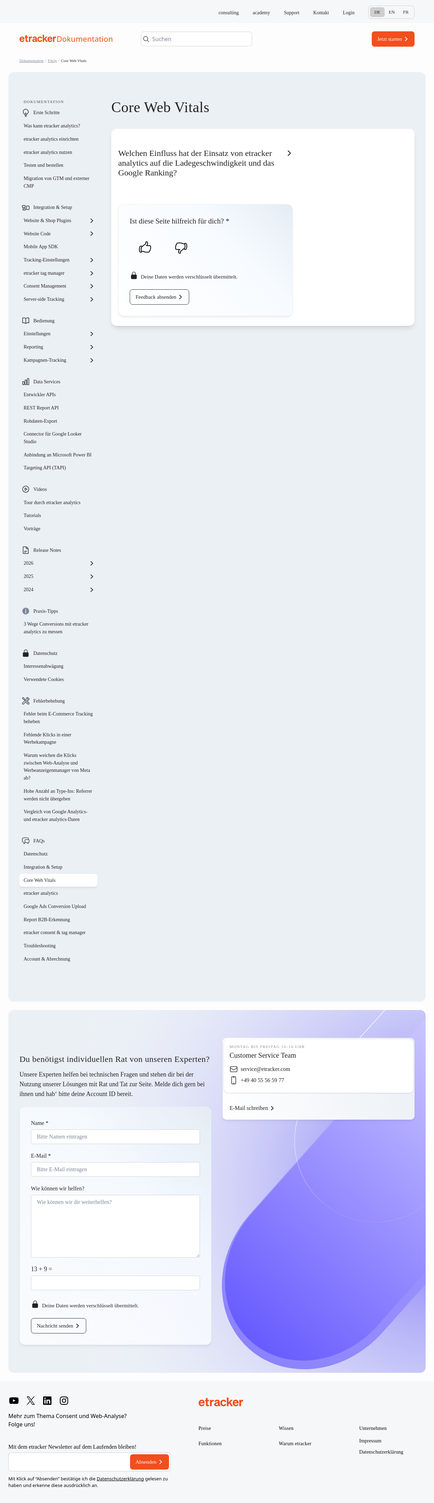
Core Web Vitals (40, 880)
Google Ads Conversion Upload (55, 906)
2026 (59, 563)
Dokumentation (31, 60)
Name (39, 1123)
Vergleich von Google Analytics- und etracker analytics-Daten (56, 815)
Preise (205, 1428)
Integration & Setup (52, 207)
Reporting (59, 347)
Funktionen (210, 1443)
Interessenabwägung (43, 666)
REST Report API (41, 407)
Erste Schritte (46, 112)
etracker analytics (41, 893)
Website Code (59, 233)
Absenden (146, 1462)
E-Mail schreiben (249, 1108)
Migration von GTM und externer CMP (56, 182)
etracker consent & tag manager (55, 932)
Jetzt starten (389, 39)
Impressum (370, 1440)
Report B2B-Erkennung (47, 919)
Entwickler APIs (40, 394)
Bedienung (44, 320)
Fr (406, 12)
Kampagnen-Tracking (59, 360)
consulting (228, 12)
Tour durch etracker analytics (52, 502)
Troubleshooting (40, 945)
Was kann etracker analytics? (52, 125)
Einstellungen (59, 334)
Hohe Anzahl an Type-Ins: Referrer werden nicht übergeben (58, 795)
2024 (59, 590)
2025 (59, 576)
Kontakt (321, 12)
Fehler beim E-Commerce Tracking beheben (58, 717)
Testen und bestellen (43, 165)
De (377, 12)
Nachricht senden (55, 1326)
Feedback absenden (156, 297)
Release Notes (47, 550)
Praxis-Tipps (45, 611)
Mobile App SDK (41, 246)
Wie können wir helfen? (58, 1188)
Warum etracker (295, 1443)
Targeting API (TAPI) (45, 467)
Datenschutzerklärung (120, 1478)
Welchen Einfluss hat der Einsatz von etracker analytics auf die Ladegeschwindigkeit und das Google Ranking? (196, 163)
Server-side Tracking (59, 299)
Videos (40, 489)
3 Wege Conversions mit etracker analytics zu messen (56, 627)
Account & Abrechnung (47, 959)
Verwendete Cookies (44, 679)
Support (291, 12)
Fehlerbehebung (49, 701)
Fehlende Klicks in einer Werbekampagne (47, 738)
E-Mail (41, 1156)
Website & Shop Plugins (59, 221)
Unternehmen (373, 1428)
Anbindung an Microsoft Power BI (57, 454)
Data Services (46, 381)
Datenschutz (45, 653)
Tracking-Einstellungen (59, 260)
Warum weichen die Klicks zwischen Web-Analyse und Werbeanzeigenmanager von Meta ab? (57, 767)
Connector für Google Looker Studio (53, 437)
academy (261, 12)
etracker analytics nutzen (48, 152)
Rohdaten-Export (40, 421)
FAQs (52, 60)
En (392, 12)
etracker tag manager (59, 273)
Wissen (286, 1428)
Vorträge (32, 528)
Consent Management (59, 286)
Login (348, 12)
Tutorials (32, 515)
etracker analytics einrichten (51, 139)
